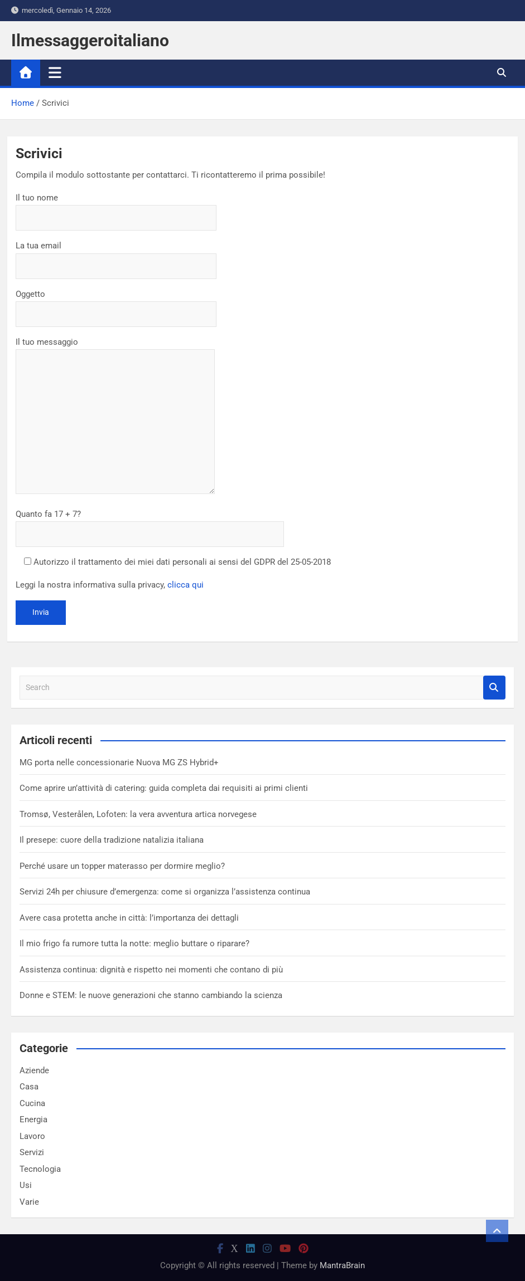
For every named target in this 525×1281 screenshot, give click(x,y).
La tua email (116, 256)
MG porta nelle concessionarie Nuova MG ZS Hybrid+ (119, 762)
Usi (26, 1185)
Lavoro (32, 1136)
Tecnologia (40, 1169)
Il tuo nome (116, 208)
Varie (29, 1202)
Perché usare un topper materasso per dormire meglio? (122, 866)
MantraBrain (342, 1265)
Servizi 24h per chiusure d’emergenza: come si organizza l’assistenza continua (165, 892)
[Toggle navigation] (55, 72)
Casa (29, 1087)
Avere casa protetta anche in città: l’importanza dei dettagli (129, 918)
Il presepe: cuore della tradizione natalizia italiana (112, 840)
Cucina (32, 1103)
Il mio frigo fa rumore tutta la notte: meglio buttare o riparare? (134, 943)
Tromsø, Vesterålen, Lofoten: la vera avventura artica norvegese (138, 814)
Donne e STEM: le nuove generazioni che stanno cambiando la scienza (151, 995)
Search (494, 688)
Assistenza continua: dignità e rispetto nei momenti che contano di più (151, 970)
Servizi (32, 1152)
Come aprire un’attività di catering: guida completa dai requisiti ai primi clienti (164, 788)
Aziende (34, 1070)
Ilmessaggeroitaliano (90, 40)
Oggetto (116, 304)
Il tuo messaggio (115, 416)
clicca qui (185, 585)
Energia (33, 1119)
